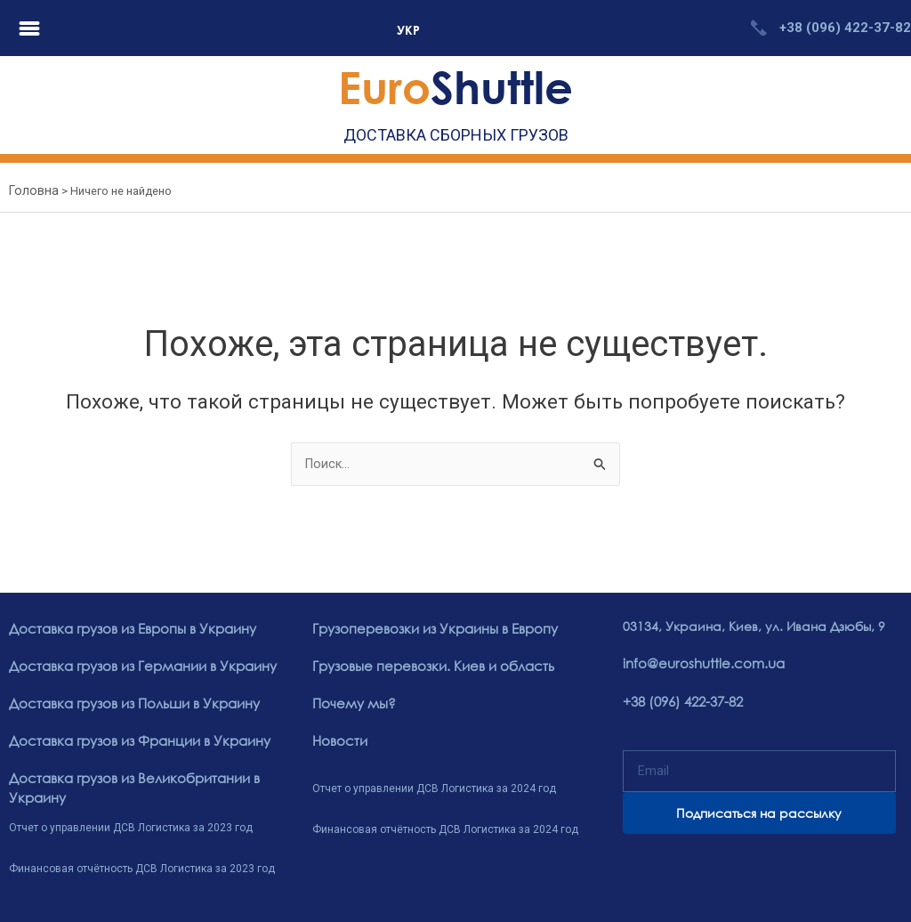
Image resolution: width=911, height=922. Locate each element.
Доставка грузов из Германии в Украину (137, 667)
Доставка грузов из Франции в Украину (134, 740)
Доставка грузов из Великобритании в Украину (128, 786)
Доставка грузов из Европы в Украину (127, 630)
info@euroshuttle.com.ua (699, 664)
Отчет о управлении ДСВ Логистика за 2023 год (131, 824)
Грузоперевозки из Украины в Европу (429, 630)
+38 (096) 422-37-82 (845, 28)
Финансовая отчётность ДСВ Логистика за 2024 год (445, 827)
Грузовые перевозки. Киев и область (426, 667)
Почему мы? (351, 703)
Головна (31, 191)
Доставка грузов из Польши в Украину (129, 703)
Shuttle (455, 87)
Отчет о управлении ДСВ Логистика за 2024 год (434, 786)
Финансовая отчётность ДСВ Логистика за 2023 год (142, 864)
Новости (338, 740)
